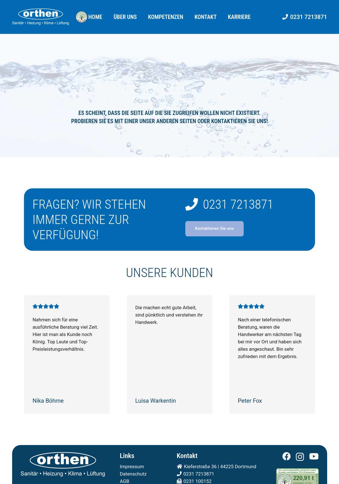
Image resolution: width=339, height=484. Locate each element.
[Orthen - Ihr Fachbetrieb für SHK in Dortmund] (40, 16)
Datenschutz (133, 474)
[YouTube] (314, 456)
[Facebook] (286, 456)
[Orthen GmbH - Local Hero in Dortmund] (81, 17)
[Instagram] (300, 456)
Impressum (132, 466)
